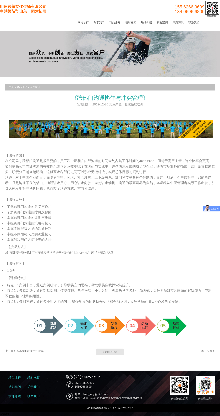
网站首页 (83, 22)
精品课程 (114, 22)
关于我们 (99, 22)
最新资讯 (178, 22)
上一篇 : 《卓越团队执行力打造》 (25, 350)
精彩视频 (130, 22)
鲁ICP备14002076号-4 (123, 408)
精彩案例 (162, 22)
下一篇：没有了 (205, 350)
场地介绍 (146, 22)
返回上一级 (110, 351)
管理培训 (35, 87)
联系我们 (193, 22)
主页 (11, 87)
